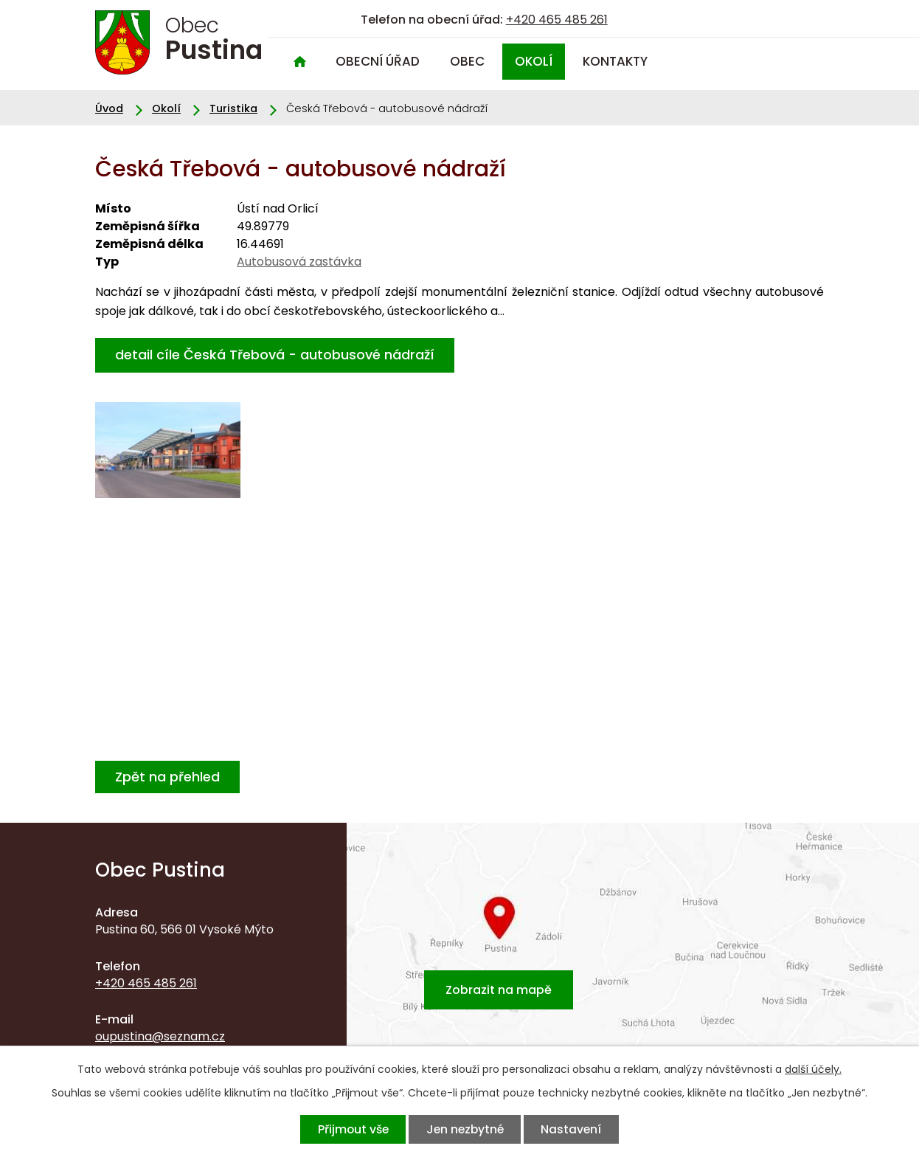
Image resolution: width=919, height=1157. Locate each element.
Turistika (233, 108)
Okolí (533, 61)
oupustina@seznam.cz (160, 1036)
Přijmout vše (352, 1129)
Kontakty (615, 61)
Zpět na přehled (167, 776)
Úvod (299, 62)
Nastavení (571, 1129)
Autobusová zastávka (299, 261)
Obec (467, 61)
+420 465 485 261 (557, 19)
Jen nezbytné (465, 1129)
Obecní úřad (378, 61)
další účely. (813, 1069)
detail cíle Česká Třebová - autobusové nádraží (274, 354)
